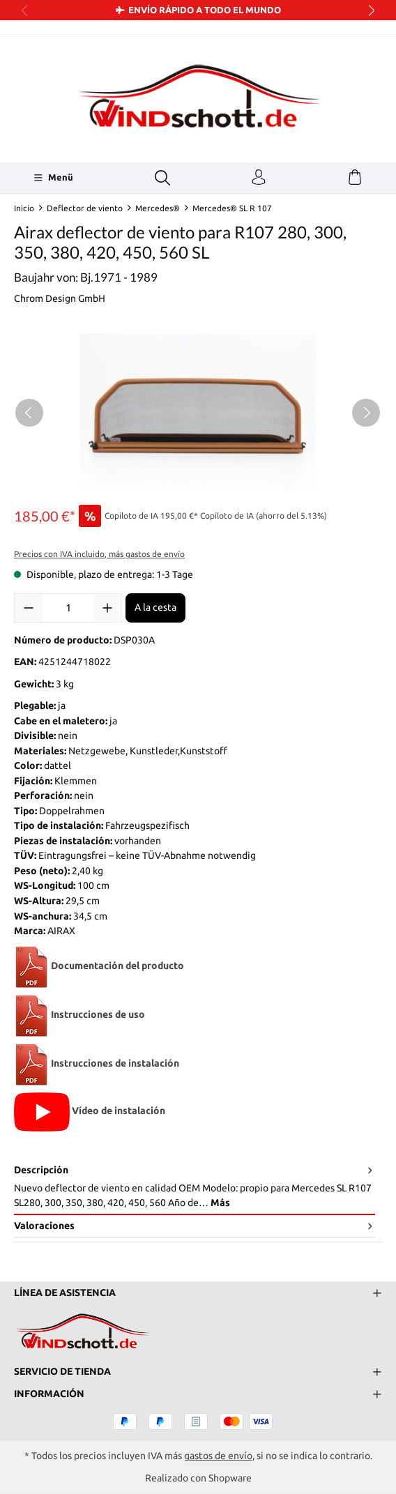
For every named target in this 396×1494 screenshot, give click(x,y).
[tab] (194, 1187)
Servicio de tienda (62, 1370)
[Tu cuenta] (258, 177)
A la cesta (155, 607)
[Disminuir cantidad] (29, 608)
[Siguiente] (366, 413)
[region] (198, 412)
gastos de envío (218, 1455)
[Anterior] (29, 413)
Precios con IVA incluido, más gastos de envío (99, 553)
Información (49, 1393)
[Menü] (53, 178)
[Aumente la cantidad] (107, 608)
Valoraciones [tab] (194, 1226)
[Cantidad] (68, 608)
